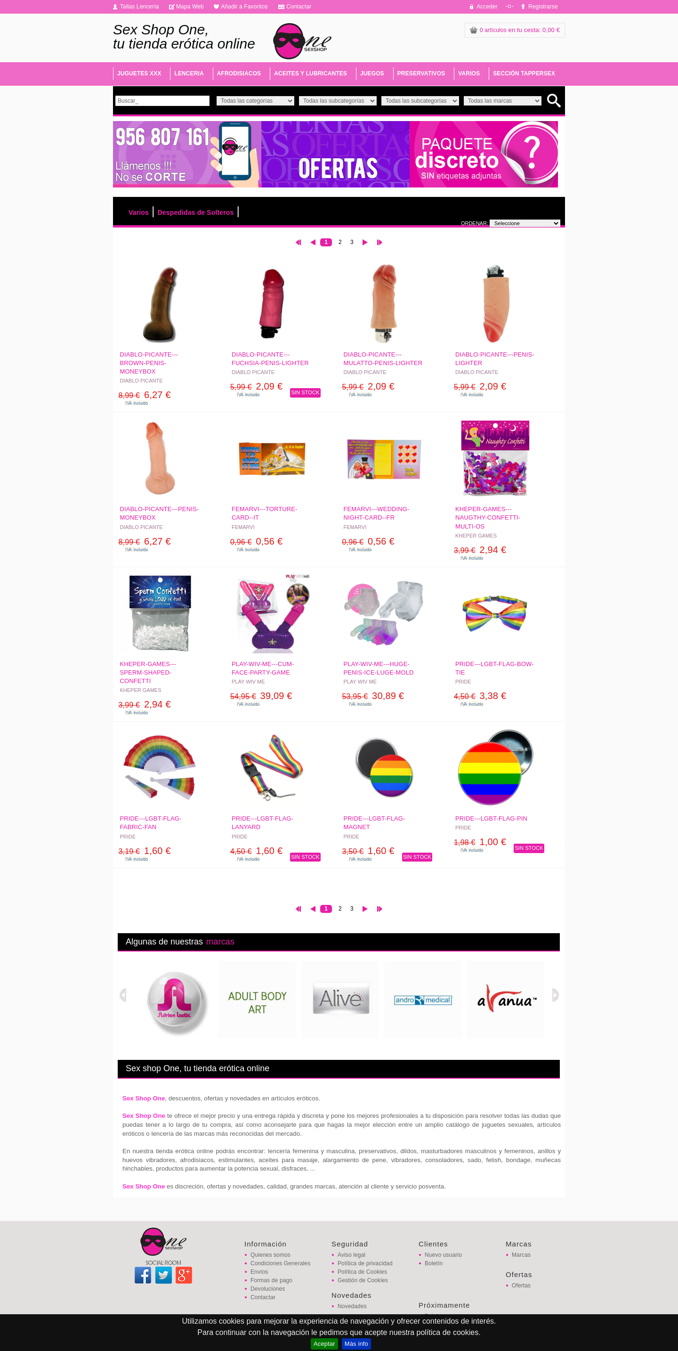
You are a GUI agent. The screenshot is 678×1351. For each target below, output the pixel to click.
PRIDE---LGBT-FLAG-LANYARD (262, 822)
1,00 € (480, 842)
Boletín (434, 1263)
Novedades (352, 1306)
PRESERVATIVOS (421, 73)
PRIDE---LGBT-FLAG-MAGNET (374, 822)
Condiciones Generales (280, 1263)
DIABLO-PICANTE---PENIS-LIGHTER (494, 358)
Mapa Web (190, 6)
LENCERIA (188, 73)
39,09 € (261, 696)
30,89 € (373, 696)
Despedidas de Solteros (196, 212)
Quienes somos (270, 1255)
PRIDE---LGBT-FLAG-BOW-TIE (494, 668)
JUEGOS (372, 73)
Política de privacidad (365, 1263)
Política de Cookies (362, 1272)
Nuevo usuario (443, 1255)
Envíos (259, 1272)
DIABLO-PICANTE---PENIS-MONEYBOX (159, 513)
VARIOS (469, 73)
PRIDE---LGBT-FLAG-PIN (491, 818)
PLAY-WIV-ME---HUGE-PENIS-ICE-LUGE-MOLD (379, 668)
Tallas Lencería (139, 6)
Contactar (298, 6)
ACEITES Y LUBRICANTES (310, 73)
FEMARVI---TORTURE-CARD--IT (265, 513)
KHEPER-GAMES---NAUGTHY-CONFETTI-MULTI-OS (487, 517)
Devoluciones (267, 1289)
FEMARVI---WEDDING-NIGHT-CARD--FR (377, 513)
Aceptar (324, 1343)
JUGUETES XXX (139, 73)
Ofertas (521, 1285)
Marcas (521, 1255)
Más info (356, 1343)
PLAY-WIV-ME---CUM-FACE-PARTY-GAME (263, 668)
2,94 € (480, 550)
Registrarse (543, 6)
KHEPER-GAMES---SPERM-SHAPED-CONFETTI (148, 672)
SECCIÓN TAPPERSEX (524, 73)
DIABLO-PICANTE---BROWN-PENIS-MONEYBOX (149, 363)
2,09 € (256, 386)
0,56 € (256, 541)
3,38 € (480, 696)
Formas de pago (271, 1280)
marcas (220, 941)
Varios (139, 212)
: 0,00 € (515, 29)
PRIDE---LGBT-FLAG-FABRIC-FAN (151, 822)
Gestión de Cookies (363, 1280)
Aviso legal (351, 1255)
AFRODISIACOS (239, 73)
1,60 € (145, 851)
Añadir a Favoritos (244, 6)
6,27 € (145, 395)
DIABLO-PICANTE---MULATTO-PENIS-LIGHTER (383, 358)
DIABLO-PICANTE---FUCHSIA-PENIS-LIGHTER (270, 358)
